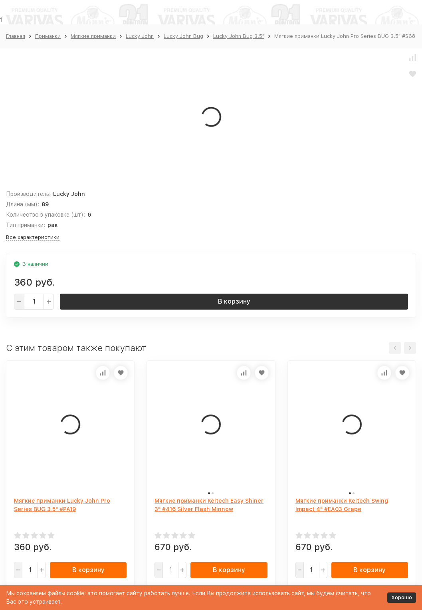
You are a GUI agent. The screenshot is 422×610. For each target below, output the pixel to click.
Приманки (48, 36)
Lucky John (140, 36)
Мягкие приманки (93, 36)
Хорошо (401, 597)
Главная (15, 36)
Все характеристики (32, 237)
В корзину (234, 301)
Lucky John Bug (183, 36)
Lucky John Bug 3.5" (238, 36)
